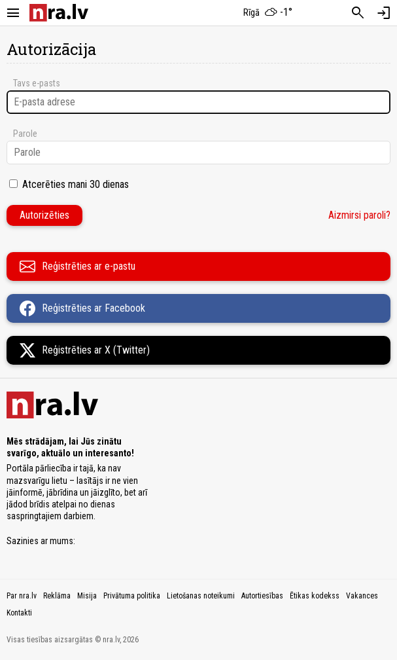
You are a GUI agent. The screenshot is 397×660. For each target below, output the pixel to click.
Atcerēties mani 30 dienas (75, 184)
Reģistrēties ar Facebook (82, 308)
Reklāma (57, 595)
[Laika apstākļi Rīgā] (267, 13)
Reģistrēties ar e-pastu (77, 266)
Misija (87, 595)
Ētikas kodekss (314, 595)
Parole (25, 133)
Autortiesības (262, 595)
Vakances (362, 595)
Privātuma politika (131, 595)
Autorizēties (44, 215)
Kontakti (19, 612)
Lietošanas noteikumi (201, 595)
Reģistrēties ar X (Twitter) (85, 350)
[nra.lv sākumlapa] (58, 13)
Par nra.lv (22, 595)
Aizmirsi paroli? (359, 215)
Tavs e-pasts (36, 83)
